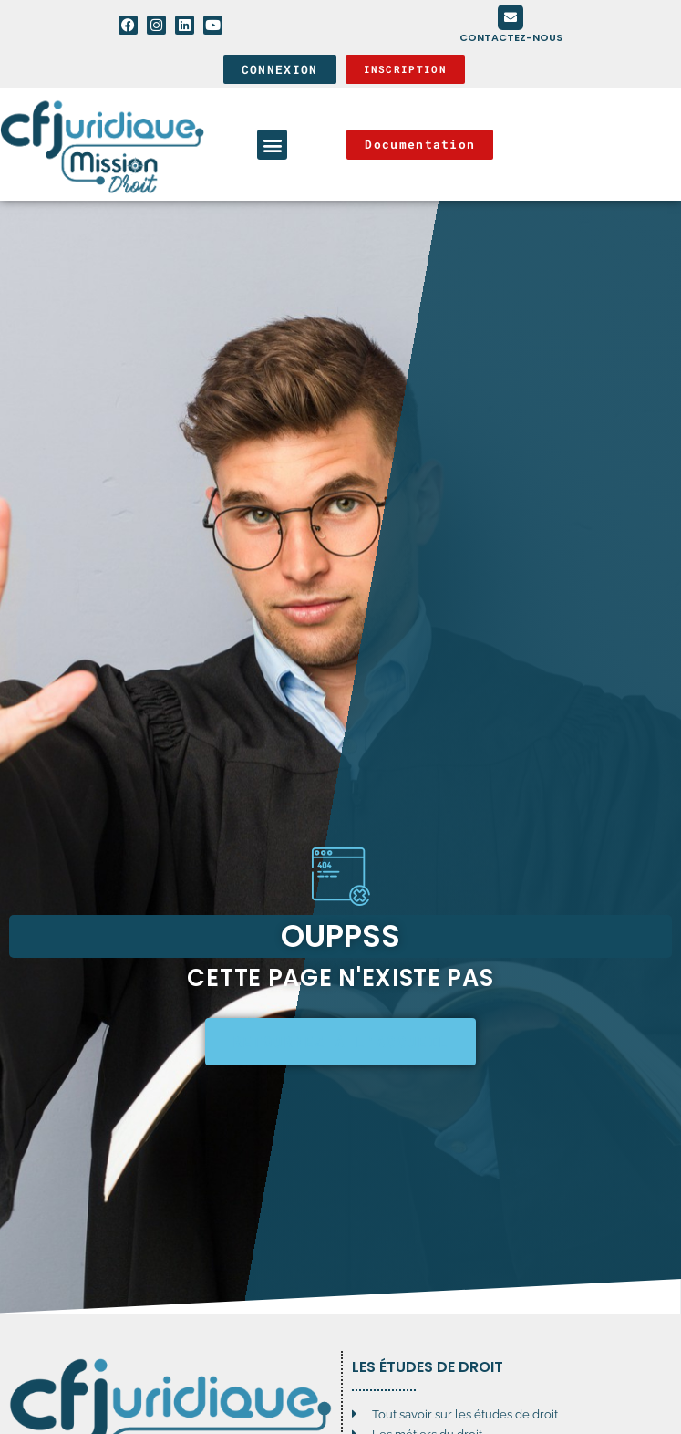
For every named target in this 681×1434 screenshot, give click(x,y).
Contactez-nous (510, 37)
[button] (272, 145)
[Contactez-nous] (510, 17)
